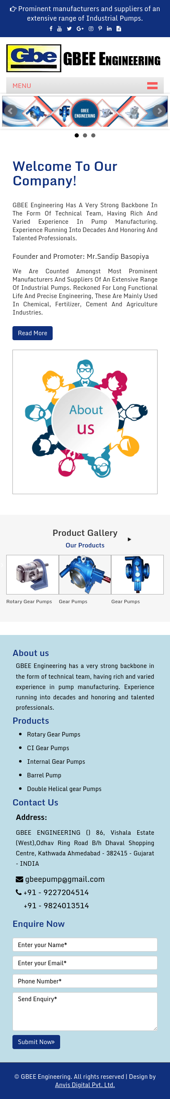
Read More (32, 333)
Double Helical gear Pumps (64, 788)
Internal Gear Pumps (56, 761)
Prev (10, 111)
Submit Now (36, 1042)
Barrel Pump (44, 775)
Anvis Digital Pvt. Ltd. (85, 1085)
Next (159, 111)
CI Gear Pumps (48, 748)
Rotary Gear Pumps (53, 734)
